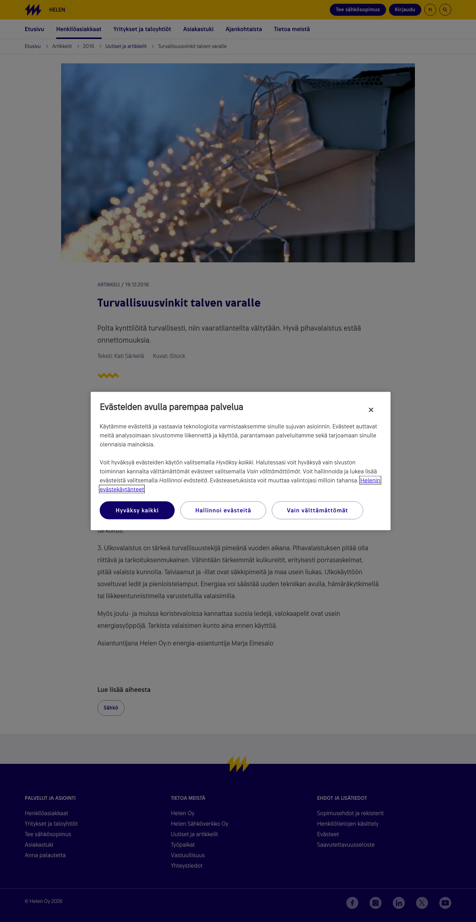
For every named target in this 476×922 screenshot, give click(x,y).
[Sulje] (371, 410)
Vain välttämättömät (317, 510)
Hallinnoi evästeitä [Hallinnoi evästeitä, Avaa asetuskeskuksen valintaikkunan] (223, 510)
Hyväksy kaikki (137, 510)
